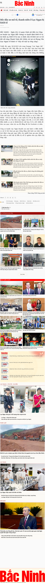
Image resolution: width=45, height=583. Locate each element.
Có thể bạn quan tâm (7, 213)
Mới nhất (6, 10)
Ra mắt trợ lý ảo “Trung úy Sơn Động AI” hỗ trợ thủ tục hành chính (15, 456)
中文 (7, 7)
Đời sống (36, 10)
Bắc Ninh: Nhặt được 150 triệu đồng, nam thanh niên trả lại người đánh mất (17, 458)
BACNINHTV (12, 7)
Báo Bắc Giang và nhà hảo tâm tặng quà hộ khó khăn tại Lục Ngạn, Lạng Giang (18, 495)
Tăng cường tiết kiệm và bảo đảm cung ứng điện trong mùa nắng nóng (16, 535)
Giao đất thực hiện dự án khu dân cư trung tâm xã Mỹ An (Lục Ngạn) (16, 419)
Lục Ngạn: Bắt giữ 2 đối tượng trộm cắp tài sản (11, 497)
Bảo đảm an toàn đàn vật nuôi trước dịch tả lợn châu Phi (13, 537)
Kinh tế (26, 10)
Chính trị (20, 10)
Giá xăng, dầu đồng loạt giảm (29, 330)
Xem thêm (22, 274)
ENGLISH (2, 7)
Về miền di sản (13, 10)
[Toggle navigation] (1, 2)
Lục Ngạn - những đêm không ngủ (8, 417)
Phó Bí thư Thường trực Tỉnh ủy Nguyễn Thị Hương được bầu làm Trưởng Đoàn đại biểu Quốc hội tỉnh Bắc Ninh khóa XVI (33, 313)
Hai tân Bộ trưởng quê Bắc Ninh (29, 295)
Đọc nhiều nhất (5, 280)
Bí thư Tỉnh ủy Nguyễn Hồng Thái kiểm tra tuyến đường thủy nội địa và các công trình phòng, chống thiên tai (11, 348)
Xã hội (30, 10)
